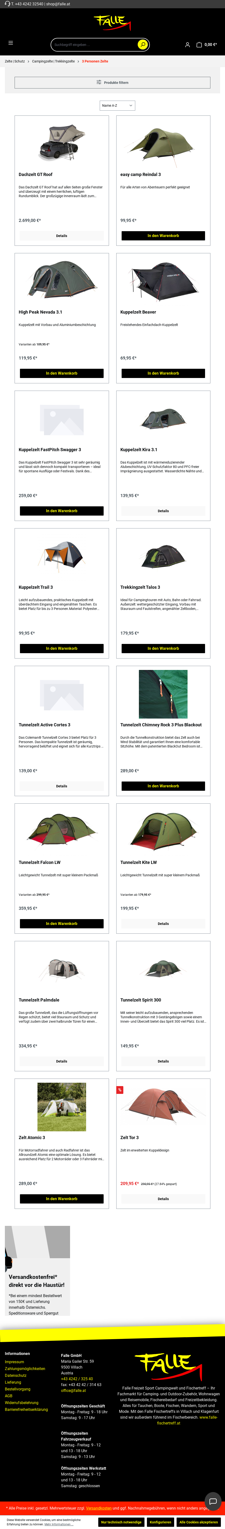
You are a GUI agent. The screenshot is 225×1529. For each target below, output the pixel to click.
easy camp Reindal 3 (140, 174)
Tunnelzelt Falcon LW (40, 862)
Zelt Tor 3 (129, 1137)
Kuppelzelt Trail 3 (36, 587)
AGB (8, 1396)
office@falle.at (73, 1390)
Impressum (14, 1362)
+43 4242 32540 (29, 4)
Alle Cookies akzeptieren (199, 1522)
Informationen (17, 1353)
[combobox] (100, 45)
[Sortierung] (117, 106)
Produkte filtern (112, 82)
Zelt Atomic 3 (32, 1137)
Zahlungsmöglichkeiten (25, 1368)
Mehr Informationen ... (59, 1524)
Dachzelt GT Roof (35, 174)
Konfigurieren (160, 1522)
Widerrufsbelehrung (21, 1402)
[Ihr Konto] (187, 45)
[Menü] (11, 43)
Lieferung (13, 1382)
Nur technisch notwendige (121, 1522)
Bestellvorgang (17, 1389)
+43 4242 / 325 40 (77, 1379)
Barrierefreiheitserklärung (26, 1409)
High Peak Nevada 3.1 (40, 312)
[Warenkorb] (206, 45)
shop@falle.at (58, 4)
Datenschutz (16, 1375)
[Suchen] (143, 44)
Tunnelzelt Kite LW (138, 862)
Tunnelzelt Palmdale (39, 999)
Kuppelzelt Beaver (138, 312)
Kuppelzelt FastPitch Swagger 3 (50, 449)
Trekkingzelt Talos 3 (140, 587)
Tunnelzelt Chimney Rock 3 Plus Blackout (161, 724)
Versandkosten (99, 1508)
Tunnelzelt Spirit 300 (140, 999)
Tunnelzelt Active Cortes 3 (44, 724)
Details (61, 236)
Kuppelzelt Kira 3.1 (138, 449)
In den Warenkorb (163, 235)
